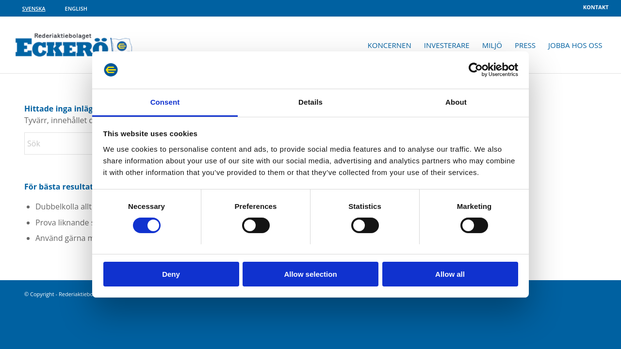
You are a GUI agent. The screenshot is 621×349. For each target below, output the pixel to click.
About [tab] (456, 102)
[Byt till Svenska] (34, 8)
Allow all (450, 274)
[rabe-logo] (74, 45)
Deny (171, 274)
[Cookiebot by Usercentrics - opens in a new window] (475, 70)
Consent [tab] (165, 102)
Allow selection (310, 274)
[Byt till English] (76, 8)
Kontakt (596, 7)
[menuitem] (593, 7)
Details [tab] (310, 102)
